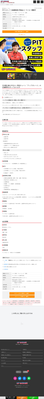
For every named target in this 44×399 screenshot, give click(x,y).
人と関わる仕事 (37, 302)
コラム (2, 365)
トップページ (3, 4)
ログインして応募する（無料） (22, 296)
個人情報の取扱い (4, 357)
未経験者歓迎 (21, 300)
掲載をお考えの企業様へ (27, 360)
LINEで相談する (33, 398)
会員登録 (25, 371)
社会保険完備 (20, 302)
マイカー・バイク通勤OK (8, 304)
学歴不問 (38, 300)
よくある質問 (3, 363)
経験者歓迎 (15, 300)
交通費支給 (14, 302)
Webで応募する (22, 398)
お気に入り (22, 34)
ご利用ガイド (3, 352)
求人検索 (7, 4)
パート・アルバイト (7, 300)
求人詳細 (11, 4)
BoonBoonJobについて (5, 349)
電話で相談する (11, 398)
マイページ (3, 360)
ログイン (19, 371)
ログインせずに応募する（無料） (22, 293)
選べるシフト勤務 (6, 302)
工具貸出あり (21, 304)
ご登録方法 (24, 349)
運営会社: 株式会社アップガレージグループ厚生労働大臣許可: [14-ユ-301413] (22, 385)
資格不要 (27, 300)
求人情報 (24, 357)
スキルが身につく (28, 302)
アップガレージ (28, 304)
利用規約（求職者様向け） (27, 352)
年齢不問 (32, 300)
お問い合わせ (25, 363)
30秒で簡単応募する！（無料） (22, 31)
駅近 (16, 304)
